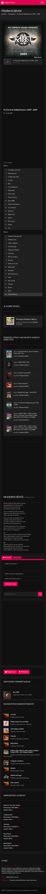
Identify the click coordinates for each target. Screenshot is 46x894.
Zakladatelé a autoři (12, 877)
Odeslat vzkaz (10, 584)
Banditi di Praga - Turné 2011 (27, 392)
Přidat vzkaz (17, 558)
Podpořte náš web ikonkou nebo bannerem (23, 880)
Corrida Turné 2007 (24, 373)
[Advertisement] (23, 85)
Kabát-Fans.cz (10, 3)
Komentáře (7, 557)
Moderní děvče (30, 319)
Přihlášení (23, 672)
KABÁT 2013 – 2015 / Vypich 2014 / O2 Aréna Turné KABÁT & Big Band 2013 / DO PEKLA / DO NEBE (25, 415)
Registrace (10, 672)
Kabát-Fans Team (14, 890)
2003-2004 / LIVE (23, 362)
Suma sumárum (23, 383)
